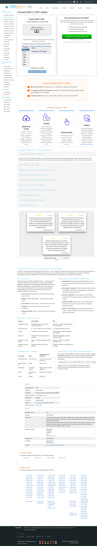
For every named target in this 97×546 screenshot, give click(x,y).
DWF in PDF (51, 478)
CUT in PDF (73, 489)
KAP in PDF (29, 490)
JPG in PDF (62, 482)
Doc (24, 52)
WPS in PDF (84, 506)
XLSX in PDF (40, 480)
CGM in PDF (30, 494)
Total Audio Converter (7, 54)
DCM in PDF (84, 477)
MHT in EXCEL (51, 457)
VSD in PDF (73, 478)
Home (40, 8)
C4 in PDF (29, 475)
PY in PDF (83, 509)
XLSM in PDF (40, 475)
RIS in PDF (62, 489)
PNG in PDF (62, 480)
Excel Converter (68, 527)
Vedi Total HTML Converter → (77, 39)
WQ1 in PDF (84, 478)
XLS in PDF (40, 478)
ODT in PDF (84, 482)
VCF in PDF (51, 487)
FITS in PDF (40, 487)
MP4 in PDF (40, 485)
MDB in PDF (51, 501)
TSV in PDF (29, 497)
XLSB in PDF (40, 503)
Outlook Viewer (8, 100)
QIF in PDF (84, 493)
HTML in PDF (51, 480)
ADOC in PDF (51, 482)
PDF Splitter (7, 71)
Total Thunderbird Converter (8, 41)
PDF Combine (7, 66)
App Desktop (55, 8)
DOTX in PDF (73, 506)
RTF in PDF (73, 504)
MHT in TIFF (38, 457)
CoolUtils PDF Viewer (51, 436)
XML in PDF (40, 477)
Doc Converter (51, 527)
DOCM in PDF (84, 501)
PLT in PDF (84, 487)
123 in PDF (29, 489)
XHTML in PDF (51, 483)
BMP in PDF (62, 483)
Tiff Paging (6, 82)
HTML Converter (60, 527)
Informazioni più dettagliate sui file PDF (55, 445)
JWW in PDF (73, 487)
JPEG (24, 57)
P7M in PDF (51, 492)
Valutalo (56, 259)
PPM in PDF (73, 480)
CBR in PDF (29, 477)
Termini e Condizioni (22, 543)
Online (47, 8)
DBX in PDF (84, 513)
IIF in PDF (83, 496)
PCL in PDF (73, 475)
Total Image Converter (7, 49)
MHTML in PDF (52, 485)
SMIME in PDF (73, 515)
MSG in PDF (51, 490)
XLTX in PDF (30, 492)
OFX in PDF (84, 494)
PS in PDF (72, 482)
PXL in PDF (84, 483)
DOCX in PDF (40, 495)
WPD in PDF (84, 504)
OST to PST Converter (7, 45)
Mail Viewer (7, 102)
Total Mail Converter (9, 33)
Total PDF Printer (8, 77)
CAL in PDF (73, 477)
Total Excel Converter (9, 24)
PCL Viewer (7, 106)
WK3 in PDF (29, 487)
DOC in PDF (73, 503)
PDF (24, 49)
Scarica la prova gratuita (76, 36)
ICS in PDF (84, 498)
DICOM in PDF (51, 475)
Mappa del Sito (21, 541)
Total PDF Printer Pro (9, 80)
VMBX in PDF (84, 515)
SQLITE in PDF (52, 508)
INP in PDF (83, 511)
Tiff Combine (7, 84)
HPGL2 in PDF (40, 497)
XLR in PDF (84, 485)
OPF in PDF (84, 516)
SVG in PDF (29, 495)
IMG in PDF (51, 477)
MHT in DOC (62, 457)
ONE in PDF (73, 501)
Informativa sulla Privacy (87, 144)
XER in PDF (62, 492)
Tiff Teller (6, 86)
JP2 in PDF (73, 483)
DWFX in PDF (73, 492)
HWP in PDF (84, 503)
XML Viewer (7, 111)
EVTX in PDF (62, 490)
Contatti (80, 8)
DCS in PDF (40, 483)
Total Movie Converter (7, 58)
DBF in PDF (40, 492)
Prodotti (64, 8)
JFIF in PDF (51, 495)
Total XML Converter (9, 30)
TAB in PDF (40, 501)
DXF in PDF (84, 480)
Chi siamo (88, 8)
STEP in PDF (84, 489)
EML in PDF (51, 489)
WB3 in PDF (40, 482)
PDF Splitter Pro (8, 73)
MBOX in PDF (30, 485)
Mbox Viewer (7, 104)
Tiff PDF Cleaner (8, 75)
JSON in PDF (62, 475)
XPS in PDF (40, 494)
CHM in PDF (30, 480)
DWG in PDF (73, 491)
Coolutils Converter (9, 15)
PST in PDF (29, 482)
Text (24, 59)
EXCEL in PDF (84, 499)
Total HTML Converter (7, 17)
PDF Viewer (7, 109)
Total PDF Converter (9, 19)
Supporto (72, 8)
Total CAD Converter (9, 26)
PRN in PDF (62, 478)
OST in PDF (29, 483)
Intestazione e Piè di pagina (39, 51)
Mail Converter (44, 527)
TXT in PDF (62, 477)
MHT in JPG (26, 457)
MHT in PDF (51, 494)
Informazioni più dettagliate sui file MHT (45, 402)
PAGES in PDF (51, 503)
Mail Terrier (7, 94)
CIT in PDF (83, 475)
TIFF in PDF (62, 485)
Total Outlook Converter (7, 36)
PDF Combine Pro (8, 68)
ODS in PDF (29, 501)
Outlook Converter (36, 527)
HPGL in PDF (40, 490)
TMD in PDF (84, 508)
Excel (24, 54)
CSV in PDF (40, 489)
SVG (24, 62)
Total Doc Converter (9, 21)
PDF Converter (27, 527)
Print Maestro (7, 92)
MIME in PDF (73, 513)
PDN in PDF (51, 497)
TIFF (24, 64)
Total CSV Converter (9, 28)
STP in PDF (84, 491)
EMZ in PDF (73, 485)
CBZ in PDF (29, 478)
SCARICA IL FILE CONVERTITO (37, 71)
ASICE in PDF (84, 518)
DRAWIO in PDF (63, 487)
